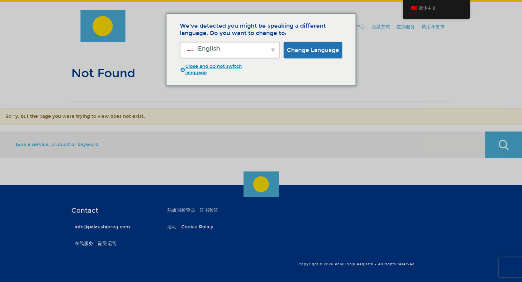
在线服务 (405, 27)
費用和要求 (433, 27)
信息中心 (355, 27)
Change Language (313, 49)
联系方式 (380, 27)
